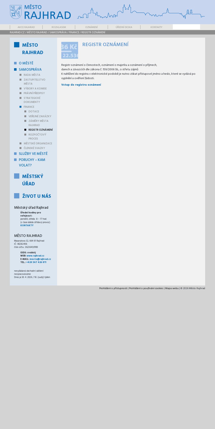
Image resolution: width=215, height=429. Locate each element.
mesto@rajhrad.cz (40, 259)
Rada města (32, 75)
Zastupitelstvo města (34, 82)
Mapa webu (172, 288)
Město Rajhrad (37, 32)
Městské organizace (38, 143)
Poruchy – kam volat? (32, 162)
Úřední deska (124, 27)
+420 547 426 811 (36, 262)
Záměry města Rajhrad (39, 123)
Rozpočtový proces (37, 137)
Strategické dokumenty (32, 100)
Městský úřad (32, 180)
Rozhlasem (59, 27)
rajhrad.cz (17, 32)
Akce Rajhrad (26, 27)
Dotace (34, 111)
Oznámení (91, 27)
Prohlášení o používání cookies (146, 288)
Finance (74, 32)
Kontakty (156, 27)
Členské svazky (34, 148)
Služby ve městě (33, 154)
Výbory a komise (35, 88)
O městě (26, 63)
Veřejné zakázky (40, 116)
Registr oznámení (93, 32)
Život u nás (36, 197)
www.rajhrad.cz (35, 256)
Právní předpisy (34, 93)
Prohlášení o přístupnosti (113, 288)
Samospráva (58, 32)
